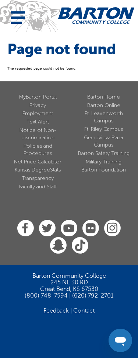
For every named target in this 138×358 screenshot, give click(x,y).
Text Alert (37, 122)
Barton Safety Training (104, 153)
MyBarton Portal (38, 97)
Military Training (103, 162)
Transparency (38, 178)
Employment (37, 113)
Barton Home (103, 97)
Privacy (37, 105)
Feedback (56, 310)
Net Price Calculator (37, 162)
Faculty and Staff (38, 187)
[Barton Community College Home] (96, 15)
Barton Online (103, 105)
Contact (84, 310)
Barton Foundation (103, 170)
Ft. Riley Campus (103, 129)
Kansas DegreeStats (38, 170)
